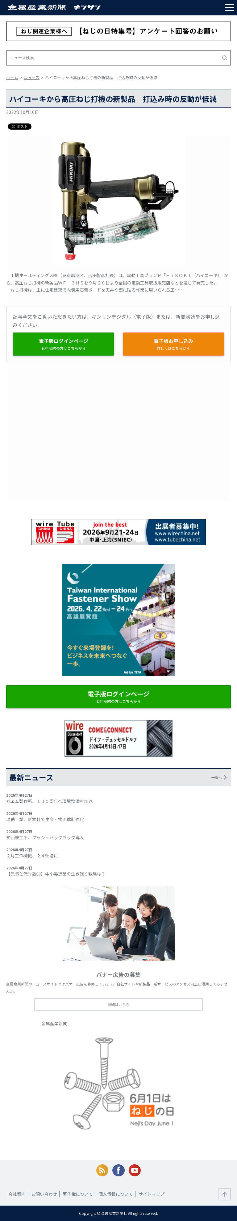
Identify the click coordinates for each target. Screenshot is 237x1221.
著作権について (78, 1194)
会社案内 (17, 1194)
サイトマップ (151, 1194)
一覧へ (216, 777)
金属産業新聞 (54, 1023)
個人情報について (115, 1194)
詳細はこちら (118, 1004)
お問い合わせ (44, 1194)
